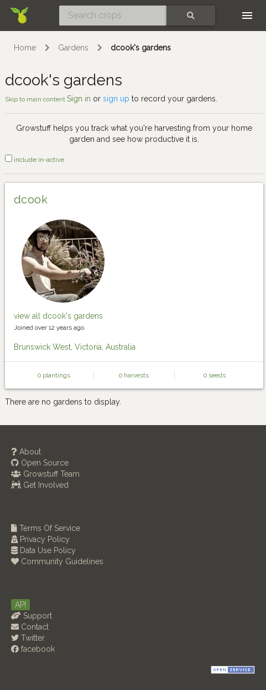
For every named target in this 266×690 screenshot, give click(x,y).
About (26, 451)
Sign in (79, 98)
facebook (33, 649)
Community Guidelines (57, 561)
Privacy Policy (40, 539)
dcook (31, 199)
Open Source (40, 462)
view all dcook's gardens (58, 315)
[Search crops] (112, 15)
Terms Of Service (45, 528)
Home (25, 47)
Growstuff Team (45, 473)
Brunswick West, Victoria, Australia (74, 347)
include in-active (34, 159)
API (20, 604)
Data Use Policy (43, 550)
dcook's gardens (141, 47)
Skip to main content (36, 99)
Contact (30, 626)
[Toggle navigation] (247, 15)
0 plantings (54, 375)
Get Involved (40, 485)
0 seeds (215, 375)
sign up (116, 98)
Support (31, 615)
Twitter (28, 637)
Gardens (73, 47)
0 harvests (134, 375)
